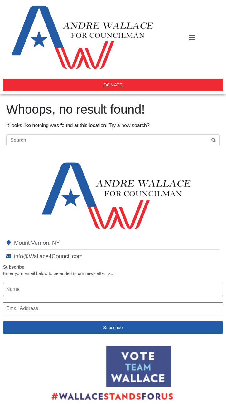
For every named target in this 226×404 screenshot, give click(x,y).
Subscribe (113, 327)
